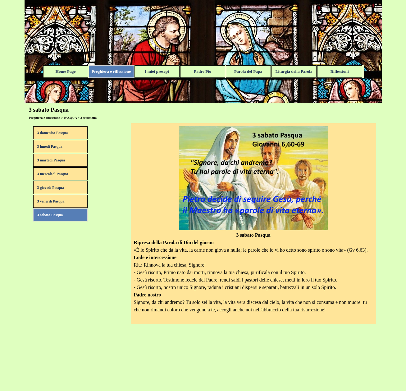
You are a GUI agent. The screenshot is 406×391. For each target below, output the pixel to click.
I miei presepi (157, 71)
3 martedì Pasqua (51, 160)
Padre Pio (202, 71)
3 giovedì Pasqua (50, 187)
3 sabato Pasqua (50, 215)
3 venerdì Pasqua (51, 201)
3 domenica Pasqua (52, 133)
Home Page (66, 71)
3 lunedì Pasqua (49, 146)
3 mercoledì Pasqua (52, 174)
